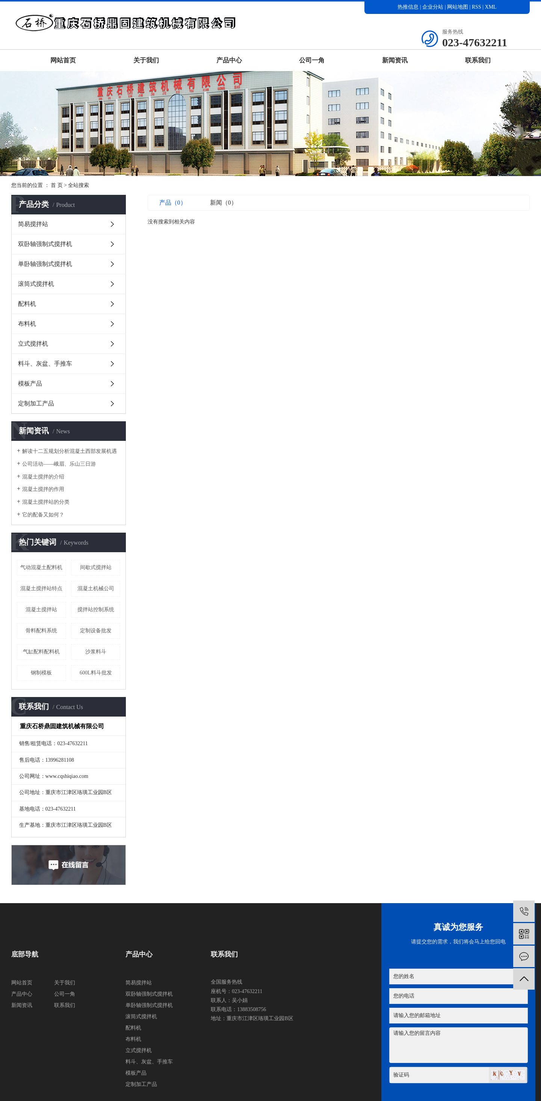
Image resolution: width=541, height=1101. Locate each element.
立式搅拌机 (33, 343)
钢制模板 (41, 673)
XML (491, 7)
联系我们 (478, 60)
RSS (476, 7)
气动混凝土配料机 (41, 567)
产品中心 (229, 60)
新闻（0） (223, 202)
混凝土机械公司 (95, 588)
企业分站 (432, 7)
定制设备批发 (96, 630)
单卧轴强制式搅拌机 (45, 264)
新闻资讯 (395, 60)
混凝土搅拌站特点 (41, 588)
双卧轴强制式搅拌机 (45, 244)
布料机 (27, 323)
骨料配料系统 (41, 630)
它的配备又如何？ (43, 515)
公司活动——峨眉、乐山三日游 (59, 464)
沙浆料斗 (95, 652)
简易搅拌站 (33, 224)
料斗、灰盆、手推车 (45, 363)
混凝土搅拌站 (41, 609)
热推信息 (408, 7)
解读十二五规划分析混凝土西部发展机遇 (69, 451)
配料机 (27, 304)
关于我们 (146, 60)
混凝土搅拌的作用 (43, 489)
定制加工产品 (36, 403)
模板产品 (30, 383)
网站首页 (63, 60)
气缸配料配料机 (41, 652)
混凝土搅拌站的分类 (46, 502)
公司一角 (312, 60)
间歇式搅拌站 (96, 567)
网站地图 (458, 7)
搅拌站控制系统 (95, 609)
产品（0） (172, 202)
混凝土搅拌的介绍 (43, 477)
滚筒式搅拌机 (36, 284)
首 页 (57, 185)
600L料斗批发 (96, 673)
